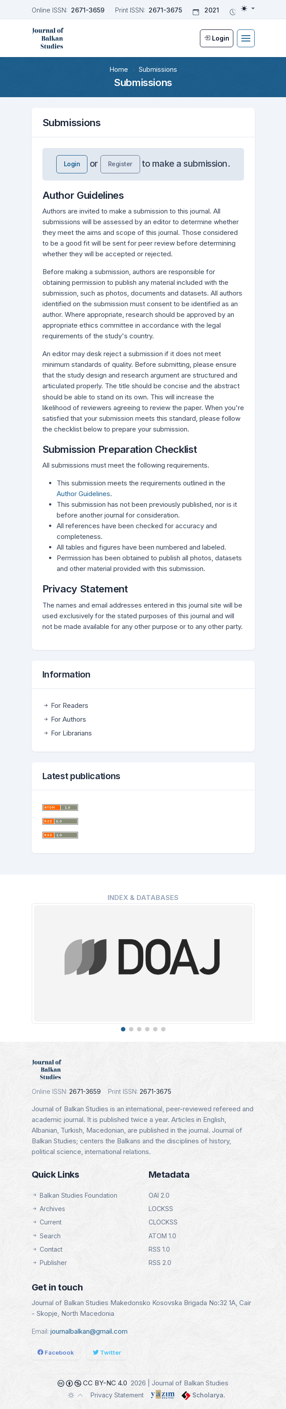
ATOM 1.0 (162, 1236)
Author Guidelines (83, 493)
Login (72, 164)
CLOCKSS (163, 1222)
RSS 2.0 (160, 1262)
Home (118, 69)
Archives (48, 1208)
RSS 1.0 (159, 1249)
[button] (123, 1029)
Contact (47, 1249)
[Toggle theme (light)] (247, 8)
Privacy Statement (117, 1395)
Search (46, 1236)
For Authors (64, 719)
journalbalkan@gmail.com (89, 1331)
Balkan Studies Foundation (74, 1195)
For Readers (65, 705)
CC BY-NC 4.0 (92, 1383)
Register (120, 164)
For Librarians (67, 733)
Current (47, 1222)
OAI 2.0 (159, 1195)
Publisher (49, 1262)
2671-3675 (165, 10)
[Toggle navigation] (246, 38)
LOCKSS (161, 1208)
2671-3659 (87, 10)
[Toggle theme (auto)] (76, 1395)
